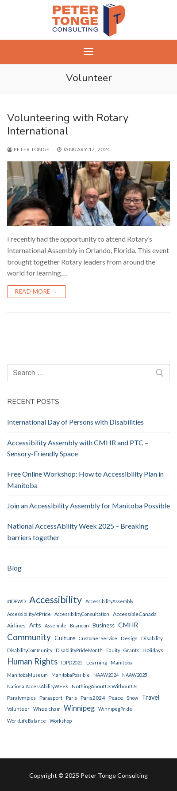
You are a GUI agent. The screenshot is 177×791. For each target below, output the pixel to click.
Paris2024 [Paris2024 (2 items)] (93, 697)
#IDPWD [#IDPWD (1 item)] (16, 601)
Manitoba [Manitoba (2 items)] (122, 662)
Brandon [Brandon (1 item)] (79, 625)
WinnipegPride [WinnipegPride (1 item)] (115, 709)
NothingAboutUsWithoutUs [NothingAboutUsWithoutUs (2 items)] (105, 686)
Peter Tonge (28, 149)
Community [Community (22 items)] (29, 637)
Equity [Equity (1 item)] (113, 650)
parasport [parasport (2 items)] (50, 697)
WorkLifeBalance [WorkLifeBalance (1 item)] (26, 721)
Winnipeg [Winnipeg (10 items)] (79, 708)
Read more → (36, 291)
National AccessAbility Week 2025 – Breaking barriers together (77, 531)
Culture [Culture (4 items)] (64, 638)
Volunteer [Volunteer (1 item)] (18, 709)
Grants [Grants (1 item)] (131, 650)
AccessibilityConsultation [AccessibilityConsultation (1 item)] (81, 614)
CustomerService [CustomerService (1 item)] (98, 638)
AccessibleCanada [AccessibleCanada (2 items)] (135, 614)
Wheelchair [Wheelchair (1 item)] (46, 709)
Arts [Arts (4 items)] (35, 625)
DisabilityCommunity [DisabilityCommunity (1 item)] (29, 650)
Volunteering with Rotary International (67, 124)
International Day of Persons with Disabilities (75, 422)
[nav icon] (88, 52)
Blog (14, 567)
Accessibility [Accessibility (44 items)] (55, 599)
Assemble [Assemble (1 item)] (55, 625)
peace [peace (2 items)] (115, 697)
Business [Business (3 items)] (103, 625)
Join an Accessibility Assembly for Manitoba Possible (88, 505)
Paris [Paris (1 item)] (71, 698)
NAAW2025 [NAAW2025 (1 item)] (134, 675)
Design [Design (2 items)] (129, 638)
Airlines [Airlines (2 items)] (16, 625)
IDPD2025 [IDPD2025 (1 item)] (72, 662)
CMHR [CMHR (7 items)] (128, 625)
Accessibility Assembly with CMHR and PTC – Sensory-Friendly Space (77, 448)
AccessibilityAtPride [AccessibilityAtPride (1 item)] (29, 614)
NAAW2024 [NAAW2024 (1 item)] (106, 675)
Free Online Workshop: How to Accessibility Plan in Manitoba (85, 479)
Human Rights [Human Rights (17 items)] (32, 661)
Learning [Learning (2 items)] (96, 662)
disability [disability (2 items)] (152, 638)
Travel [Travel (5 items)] (150, 697)
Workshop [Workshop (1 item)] (61, 721)
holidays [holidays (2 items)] (152, 650)
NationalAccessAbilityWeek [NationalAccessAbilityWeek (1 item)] (37, 686)
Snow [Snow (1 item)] (132, 698)
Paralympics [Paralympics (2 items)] (21, 697)
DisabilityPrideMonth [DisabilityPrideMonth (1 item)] (79, 650)
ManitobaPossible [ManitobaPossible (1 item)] (70, 675)
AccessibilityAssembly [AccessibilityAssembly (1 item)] (109, 601)
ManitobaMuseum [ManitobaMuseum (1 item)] (27, 675)
